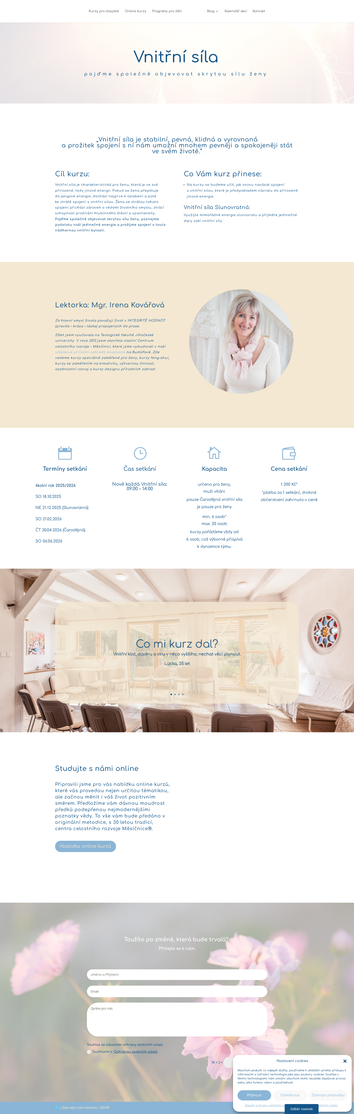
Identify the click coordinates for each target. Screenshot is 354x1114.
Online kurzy (137, 11)
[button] (345, 1061)
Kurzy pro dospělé (106, 11)
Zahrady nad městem (79, 1107)
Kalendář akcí (234, 11)
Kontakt (257, 11)
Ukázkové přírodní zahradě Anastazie (90, 352)
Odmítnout (290, 1095)
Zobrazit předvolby (328, 1095)
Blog (208, 11)
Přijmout (254, 1095)
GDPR (104, 1107)
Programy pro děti (169, 11)
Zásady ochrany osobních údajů (267, 1105)
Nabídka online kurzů (85, 846)
